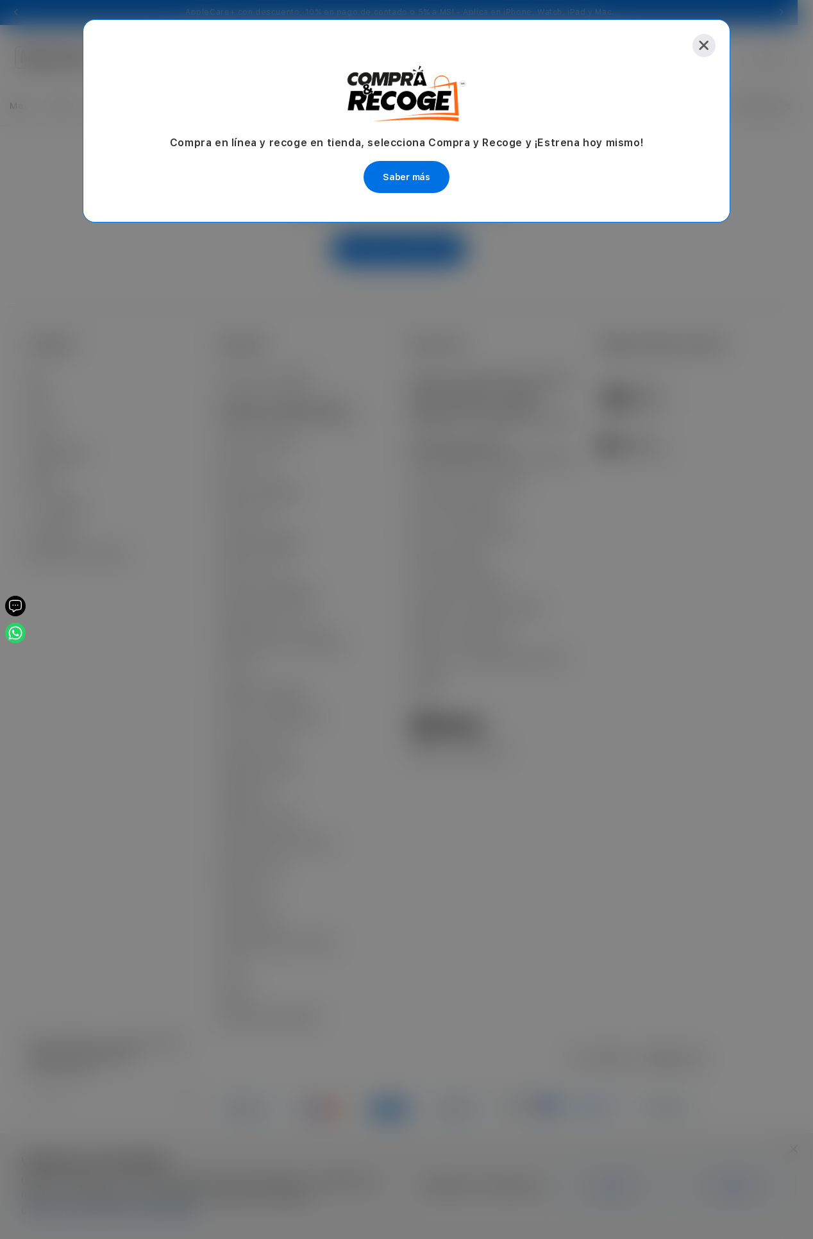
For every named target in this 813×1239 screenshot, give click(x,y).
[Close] (704, 45)
